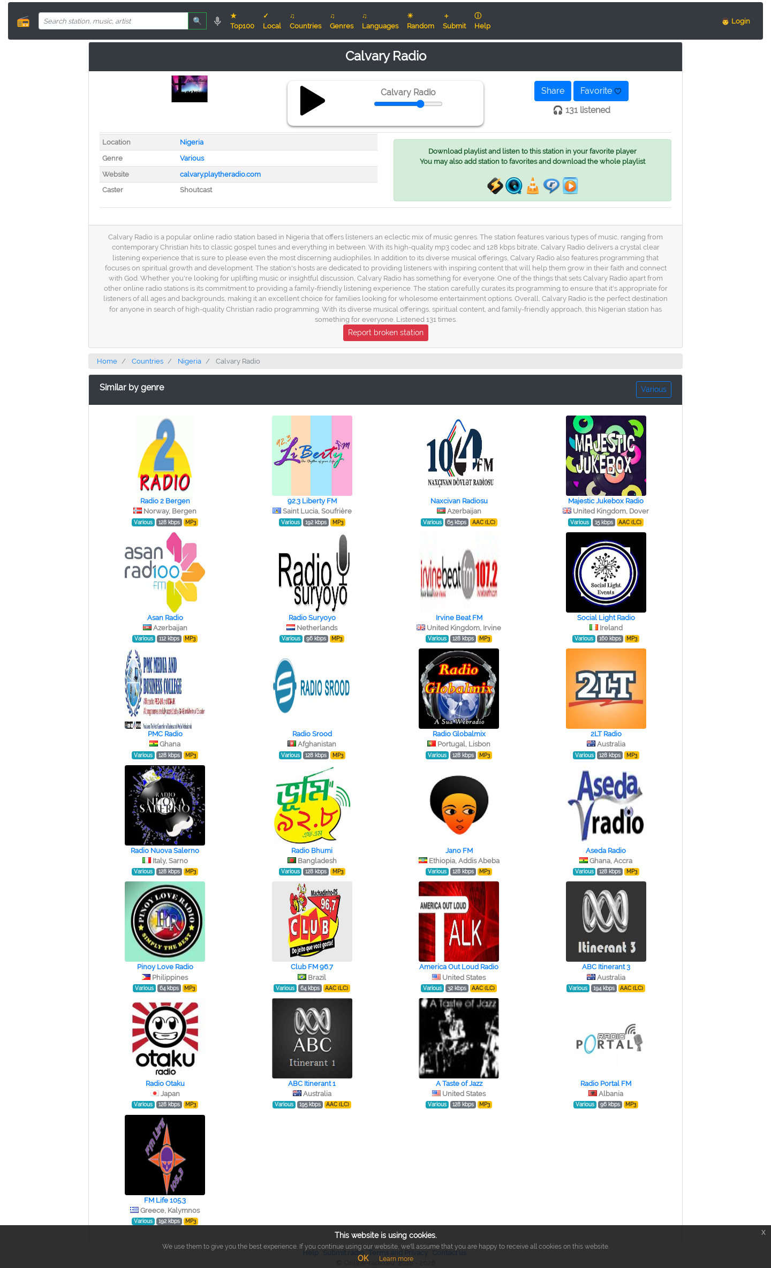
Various (192, 158)
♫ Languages (380, 21)
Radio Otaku (165, 1084)
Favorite (601, 91)
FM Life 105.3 (165, 1200)
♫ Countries (305, 21)
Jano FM (459, 851)
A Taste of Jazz (459, 1084)
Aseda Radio (606, 851)
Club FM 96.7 (312, 967)
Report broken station (386, 332)
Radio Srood (312, 734)
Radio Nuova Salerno (165, 851)
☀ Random (420, 21)
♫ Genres (341, 21)
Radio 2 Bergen (165, 501)
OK (363, 1258)
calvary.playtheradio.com (220, 174)
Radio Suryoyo (312, 618)
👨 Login (735, 21)
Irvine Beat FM (459, 618)
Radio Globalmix (459, 734)
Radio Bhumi (311, 851)
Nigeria (191, 142)
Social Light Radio (606, 618)
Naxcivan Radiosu (459, 501)
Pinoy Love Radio (165, 967)
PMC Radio (165, 734)
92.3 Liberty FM (312, 501)
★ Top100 (242, 21)
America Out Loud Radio (458, 967)
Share (552, 91)
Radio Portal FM (605, 1084)
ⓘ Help (482, 21)
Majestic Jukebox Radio (606, 501)
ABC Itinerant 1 (312, 1084)
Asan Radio (165, 618)
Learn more (396, 1259)
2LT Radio (606, 734)
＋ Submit (454, 21)
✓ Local (272, 21)
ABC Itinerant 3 (606, 967)
